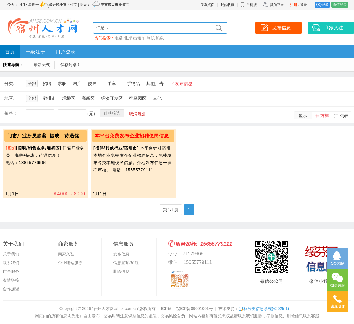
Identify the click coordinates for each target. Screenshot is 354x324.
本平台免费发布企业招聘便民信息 (132, 135)
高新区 (88, 98)
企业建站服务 (70, 262)
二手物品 (131, 83)
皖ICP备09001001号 (194, 308)
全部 (32, 83)
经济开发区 (112, 98)
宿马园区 (138, 98)
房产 (77, 83)
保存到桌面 (70, 64)
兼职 (151, 38)
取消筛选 (137, 113)
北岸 (128, 38)
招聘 (47, 83)
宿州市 (49, 98)
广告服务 (11, 271)
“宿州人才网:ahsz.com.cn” (115, 308)
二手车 (109, 83)
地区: (9, 98)
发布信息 (183, 83)
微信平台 (277, 5)
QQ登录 (322, 5)
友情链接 (11, 280)
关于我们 (11, 254)
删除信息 (121, 271)
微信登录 (340, 5)
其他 (157, 98)
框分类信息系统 (264, 308)
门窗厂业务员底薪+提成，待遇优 (43, 135)
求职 (62, 83)
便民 (92, 83)
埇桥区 (68, 98)
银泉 (160, 38)
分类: (9, 83)
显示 (303, 115)
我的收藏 (227, 5)
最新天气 (42, 64)
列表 (344, 115)
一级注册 (35, 51)
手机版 (249, 5)
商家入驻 (66, 254)
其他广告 (155, 83)
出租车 (139, 38)
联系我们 (11, 262)
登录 (303, 5)
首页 (10, 51)
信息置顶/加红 (126, 262)
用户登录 (65, 51)
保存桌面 (207, 5)
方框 (324, 115)
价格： (10, 113)
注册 (293, 5)
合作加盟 (11, 289)
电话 (119, 38)
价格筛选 (112, 113)
